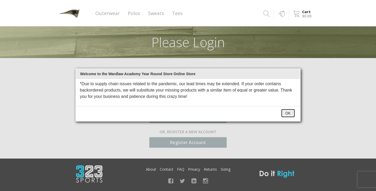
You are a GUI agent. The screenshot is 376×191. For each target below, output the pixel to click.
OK (288, 113)
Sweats (156, 13)
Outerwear (107, 13)
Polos (134, 13)
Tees (177, 13)
